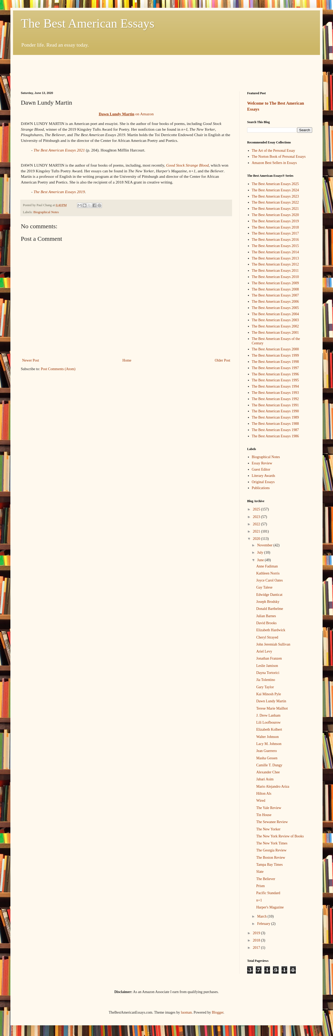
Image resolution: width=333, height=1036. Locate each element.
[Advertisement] (166, 69)
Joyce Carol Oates (269, 580)
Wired (260, 801)
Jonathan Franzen (269, 658)
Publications (261, 488)
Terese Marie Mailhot (272, 708)
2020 (257, 539)
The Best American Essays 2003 (275, 320)
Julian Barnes (266, 616)
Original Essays (263, 482)
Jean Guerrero (266, 751)
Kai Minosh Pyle (268, 694)
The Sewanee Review (272, 822)
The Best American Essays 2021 (59, 150)
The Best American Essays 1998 (275, 362)
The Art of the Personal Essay (273, 151)
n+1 (259, 900)
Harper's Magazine (270, 907)
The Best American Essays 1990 (275, 411)
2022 (257, 524)
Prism (260, 886)
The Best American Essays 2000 (275, 349)
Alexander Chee (268, 772)
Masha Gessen (266, 758)
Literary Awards (263, 476)
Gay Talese (264, 587)
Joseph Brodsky (267, 602)
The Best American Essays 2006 (275, 302)
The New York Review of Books (280, 836)
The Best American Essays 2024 (275, 190)
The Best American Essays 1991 (275, 405)
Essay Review (262, 463)
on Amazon (126, 114)
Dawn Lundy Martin (271, 701)
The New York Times (271, 843)
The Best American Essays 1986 (275, 436)
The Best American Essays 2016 (275, 240)
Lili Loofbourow (268, 722)
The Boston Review (270, 858)
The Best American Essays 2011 (275, 271)
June (261, 560)
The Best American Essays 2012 (275, 264)
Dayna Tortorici (267, 673)
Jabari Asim (265, 779)
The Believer (265, 879)
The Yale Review (268, 808)
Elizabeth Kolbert (269, 729)
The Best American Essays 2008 (275, 289)
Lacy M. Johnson (268, 744)
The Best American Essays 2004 (275, 314)
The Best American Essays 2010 (275, 277)
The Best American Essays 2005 (275, 308)
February (264, 924)
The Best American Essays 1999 (275, 355)
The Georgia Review (271, 850)
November (265, 545)
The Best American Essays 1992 (275, 399)
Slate (260, 872)
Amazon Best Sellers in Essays (274, 163)
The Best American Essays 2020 (275, 215)
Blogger (217, 1012)
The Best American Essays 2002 (275, 326)
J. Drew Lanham (268, 715)
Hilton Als (263, 793)
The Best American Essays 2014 (275, 252)
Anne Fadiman (267, 566)
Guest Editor (261, 469)
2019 (257, 933)
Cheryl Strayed (267, 637)
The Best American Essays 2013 (275, 258)
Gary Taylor (265, 687)
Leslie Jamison (267, 666)
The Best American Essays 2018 (275, 227)
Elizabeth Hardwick (270, 630)
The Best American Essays (87, 23)
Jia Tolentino (265, 680)
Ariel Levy (264, 651)
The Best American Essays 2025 (275, 184)
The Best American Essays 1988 (275, 424)
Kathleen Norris (268, 573)
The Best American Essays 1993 (275, 393)
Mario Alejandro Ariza (272, 786)
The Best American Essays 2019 (275, 221)
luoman (186, 1012)
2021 (257, 531)
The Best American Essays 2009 (275, 283)
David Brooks (266, 623)
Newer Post (30, 360)
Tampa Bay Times (269, 865)
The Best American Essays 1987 (275, 430)
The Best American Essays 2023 (275, 196)
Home (127, 360)
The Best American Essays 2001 (275, 332)
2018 (257, 940)
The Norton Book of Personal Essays (279, 157)
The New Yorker (268, 829)
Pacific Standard (268, 893)
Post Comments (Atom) (58, 369)
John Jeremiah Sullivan (273, 644)
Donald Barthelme (269, 609)
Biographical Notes (46, 212)
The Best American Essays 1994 (275, 386)
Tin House (263, 815)
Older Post (222, 360)
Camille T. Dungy (269, 765)
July (260, 552)
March (262, 916)
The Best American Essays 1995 (275, 380)
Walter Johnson (267, 737)
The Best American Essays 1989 (275, 417)
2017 (257, 948)
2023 (257, 517)
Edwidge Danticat (269, 595)
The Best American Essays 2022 (275, 202)
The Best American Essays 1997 (275, 368)
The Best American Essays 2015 (275, 246)
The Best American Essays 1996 (275, 374)
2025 (257, 509)
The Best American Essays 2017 (275, 233)
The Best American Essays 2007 (275, 295)
